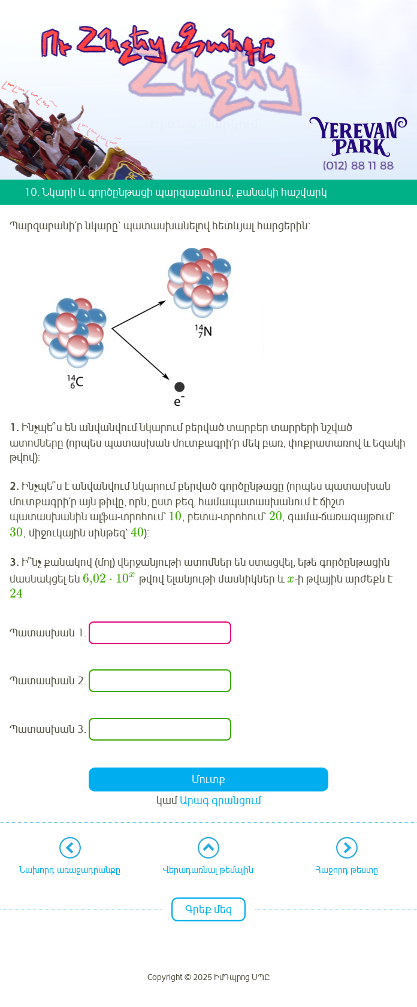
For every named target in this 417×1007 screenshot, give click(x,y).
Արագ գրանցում (220, 800)
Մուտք (208, 779)
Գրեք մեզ (208, 909)
